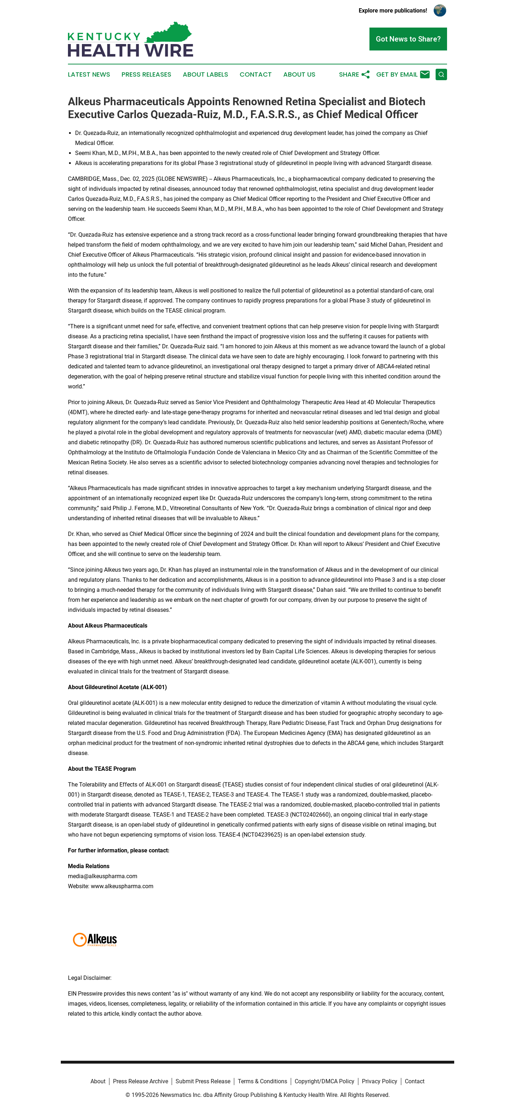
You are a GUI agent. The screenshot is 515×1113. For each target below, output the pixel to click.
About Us (299, 74)
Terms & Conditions (262, 1081)
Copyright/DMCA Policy (324, 1081)
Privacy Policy (379, 1081)
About (98, 1081)
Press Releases (146, 74)
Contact (256, 74)
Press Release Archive (140, 1081)
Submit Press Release (203, 1081)
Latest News (89, 74)
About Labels (205, 74)
